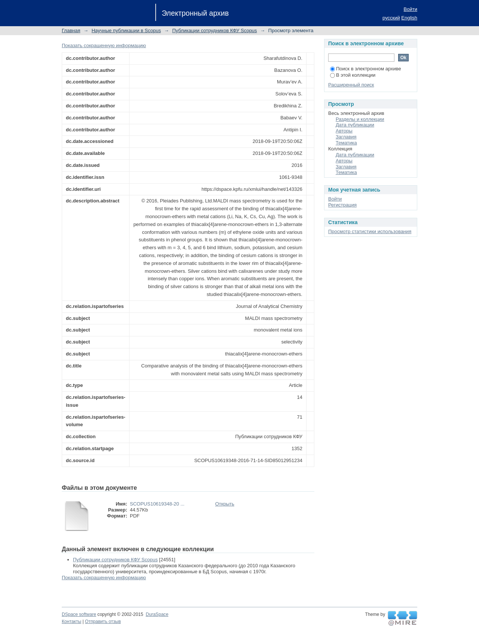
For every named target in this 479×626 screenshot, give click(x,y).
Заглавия (346, 137)
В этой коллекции (352, 75)
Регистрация (342, 205)
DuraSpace (157, 614)
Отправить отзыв (103, 621)
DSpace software (79, 614)
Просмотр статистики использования (369, 231)
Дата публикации (355, 125)
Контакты (71, 621)
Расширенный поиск (351, 85)
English (409, 18)
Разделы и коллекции (360, 119)
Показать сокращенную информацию (104, 45)
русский (391, 18)
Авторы (344, 131)
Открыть (224, 504)
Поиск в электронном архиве (365, 68)
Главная (71, 30)
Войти (410, 9)
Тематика (346, 143)
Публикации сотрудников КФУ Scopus (214, 30)
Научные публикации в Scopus (126, 30)
